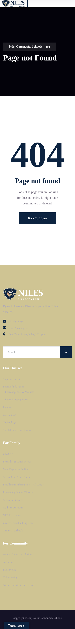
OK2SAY (8, 454)
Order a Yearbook (13, 530)
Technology (9, 422)
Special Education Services (18, 430)
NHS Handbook (12, 515)
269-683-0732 (15, 321)
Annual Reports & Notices (17, 554)
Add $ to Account (13, 507)
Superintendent (11, 379)
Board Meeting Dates (16, 399)
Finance (7, 407)
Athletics (8, 562)
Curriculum (9, 415)
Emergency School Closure (18, 492)
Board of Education (13, 386)
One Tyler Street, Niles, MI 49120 (27, 334)
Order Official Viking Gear (18, 523)
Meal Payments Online (15, 469)
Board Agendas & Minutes (19, 392)
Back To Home (37, 218)
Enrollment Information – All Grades (24, 484)
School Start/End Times (16, 477)
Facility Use (9, 569)
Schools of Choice (13, 500)
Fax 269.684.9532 (18, 328)
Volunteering (10, 577)
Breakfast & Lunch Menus (17, 461)
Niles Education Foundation (18, 585)
